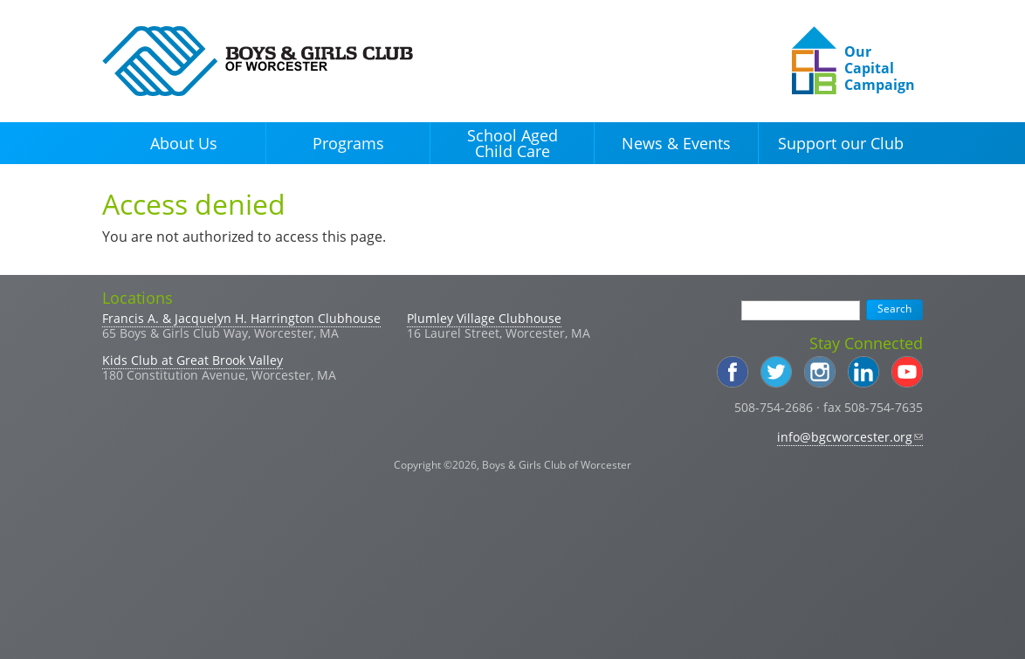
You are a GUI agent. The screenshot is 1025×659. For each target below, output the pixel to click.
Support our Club (841, 143)
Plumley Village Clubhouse (484, 318)
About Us (183, 143)
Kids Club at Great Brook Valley (192, 360)
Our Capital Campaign (879, 68)
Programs (348, 143)
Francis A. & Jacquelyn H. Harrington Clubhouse (241, 318)
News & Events (676, 143)
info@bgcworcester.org (850, 437)
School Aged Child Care (512, 143)
